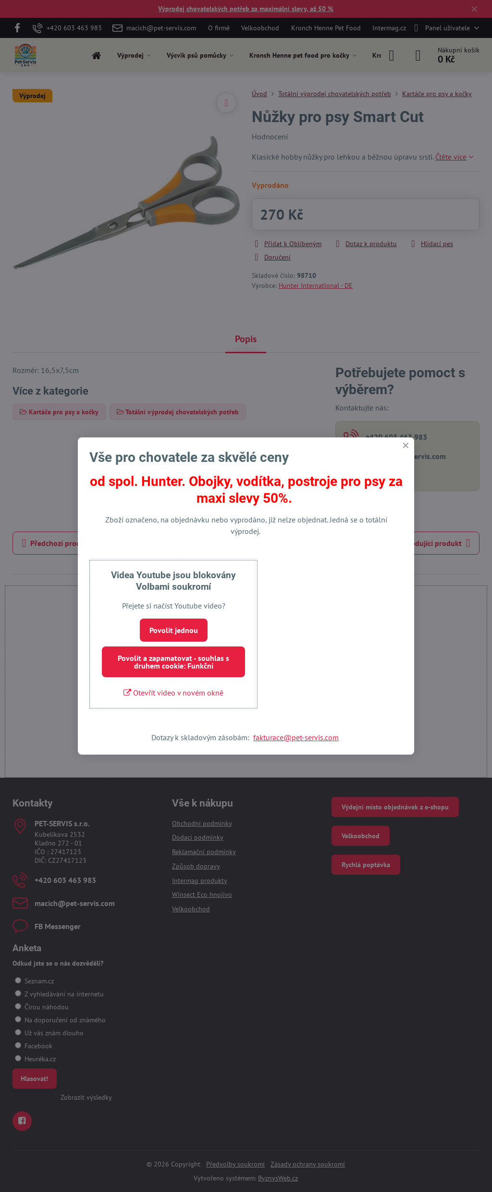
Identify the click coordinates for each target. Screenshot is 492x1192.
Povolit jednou (173, 630)
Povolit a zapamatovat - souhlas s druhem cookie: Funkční (173, 661)
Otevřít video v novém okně (173, 692)
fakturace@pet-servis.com (296, 737)
